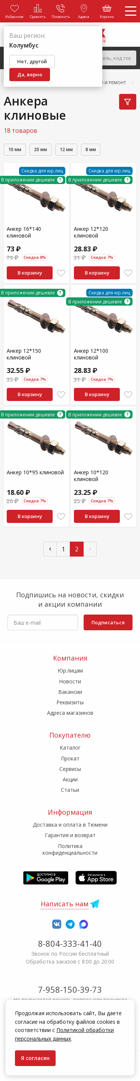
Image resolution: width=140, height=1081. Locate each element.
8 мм (90, 149)
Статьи (70, 789)
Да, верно (29, 74)
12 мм (66, 149)
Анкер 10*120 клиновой (91, 476)
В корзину (30, 272)
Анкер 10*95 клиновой (35, 472)
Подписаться (108, 622)
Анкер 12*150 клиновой (24, 354)
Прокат (70, 758)
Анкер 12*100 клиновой (91, 354)
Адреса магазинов (70, 712)
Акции (70, 779)
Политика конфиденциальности (70, 849)
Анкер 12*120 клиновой (91, 232)
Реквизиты (70, 702)
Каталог (70, 747)
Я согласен (35, 1058)
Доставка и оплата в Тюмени (70, 824)
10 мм (14, 149)
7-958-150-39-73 (70, 989)
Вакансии (70, 691)
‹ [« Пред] (50, 548)
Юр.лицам (70, 670)
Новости (70, 681)
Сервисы (70, 768)
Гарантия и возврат (70, 835)
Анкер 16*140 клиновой (24, 232)
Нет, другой (32, 61)
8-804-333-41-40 (70, 943)
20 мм (40, 149)
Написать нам (64, 903)
